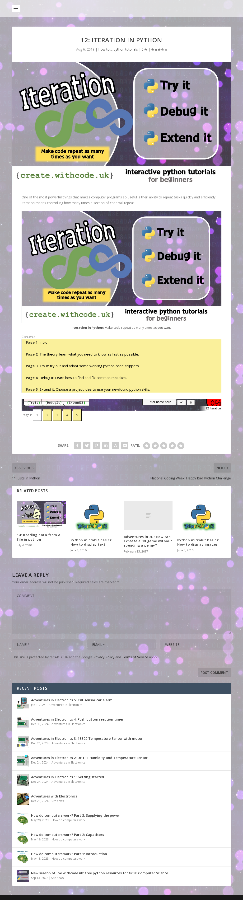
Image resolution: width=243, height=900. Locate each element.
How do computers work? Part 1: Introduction (69, 854)
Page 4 (32, 377)
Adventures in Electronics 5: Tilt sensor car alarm (71, 700)
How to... (105, 49)
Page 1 (32, 342)
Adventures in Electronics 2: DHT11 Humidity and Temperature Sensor (89, 757)
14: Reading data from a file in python (39, 537)
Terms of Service (135, 657)
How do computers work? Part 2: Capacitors (67, 834)
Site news (57, 801)
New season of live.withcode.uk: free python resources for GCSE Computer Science (99, 873)
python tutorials (126, 49)
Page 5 (32, 389)
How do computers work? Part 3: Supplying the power (75, 815)
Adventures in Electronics (65, 705)
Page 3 (32, 365)
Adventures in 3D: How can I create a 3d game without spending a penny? (148, 541)
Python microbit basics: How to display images (198, 542)
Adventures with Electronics (54, 796)
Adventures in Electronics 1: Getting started (67, 777)
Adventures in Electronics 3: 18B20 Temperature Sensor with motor (87, 738)
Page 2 (32, 354)
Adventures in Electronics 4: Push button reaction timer (77, 719)
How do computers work (68, 820)
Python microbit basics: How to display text (91, 542)
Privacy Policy (103, 657)
